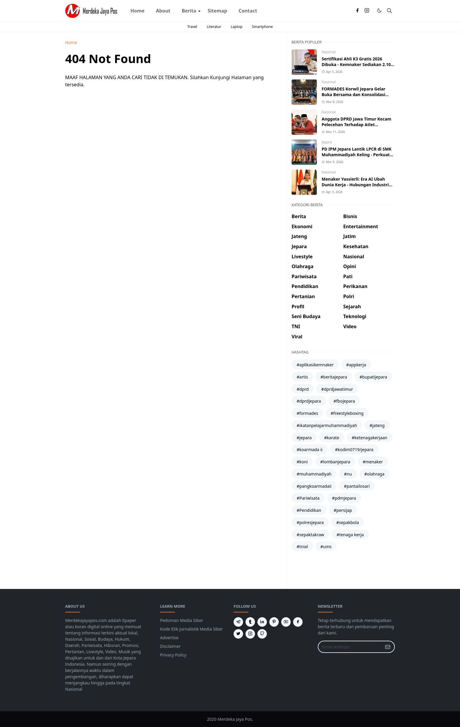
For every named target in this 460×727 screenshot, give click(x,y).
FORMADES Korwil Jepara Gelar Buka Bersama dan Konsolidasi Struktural (353, 94)
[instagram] (367, 10)
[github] (262, 634)
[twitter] (238, 634)
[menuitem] (137, 10)
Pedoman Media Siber (181, 620)
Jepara (327, 142)
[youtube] (286, 622)
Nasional (329, 51)
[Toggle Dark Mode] (379, 10)
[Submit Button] (387, 646)
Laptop (236, 26)
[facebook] (357, 10)
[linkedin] (262, 622)
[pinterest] (274, 622)
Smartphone (262, 26)
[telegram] (238, 622)
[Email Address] (349, 646)
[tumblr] (250, 622)
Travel (192, 26)
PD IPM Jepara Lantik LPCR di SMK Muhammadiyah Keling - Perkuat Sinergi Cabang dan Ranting (357, 154)
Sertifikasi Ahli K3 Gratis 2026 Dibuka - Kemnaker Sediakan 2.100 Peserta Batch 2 (357, 64)
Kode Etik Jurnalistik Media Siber (191, 629)
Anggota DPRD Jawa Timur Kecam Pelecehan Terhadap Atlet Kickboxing (356, 124)
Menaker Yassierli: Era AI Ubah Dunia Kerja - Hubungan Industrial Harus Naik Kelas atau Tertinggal (357, 184)
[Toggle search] (389, 10)
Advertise (169, 637)
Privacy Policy (173, 655)
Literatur (214, 26)
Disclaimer (170, 646)
